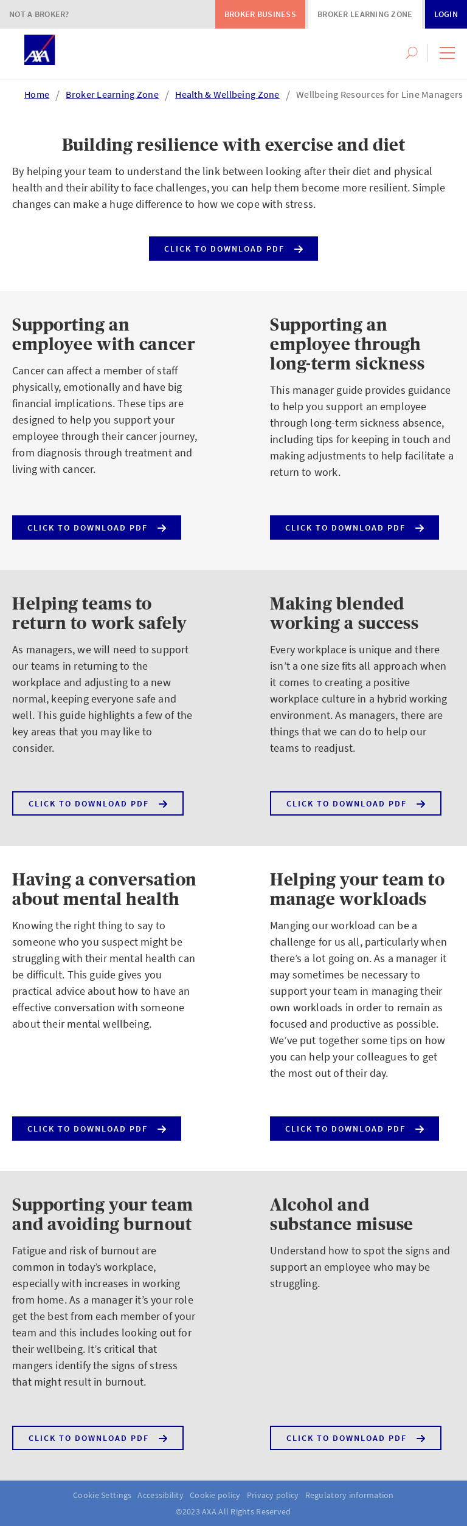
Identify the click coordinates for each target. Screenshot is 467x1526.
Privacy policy (273, 1495)
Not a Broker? (39, 14)
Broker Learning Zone (365, 14)
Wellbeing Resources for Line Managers (379, 94)
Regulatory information (349, 1495)
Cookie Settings (102, 1495)
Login (446, 14)
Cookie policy (215, 1495)
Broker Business (260, 14)
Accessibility (160, 1495)
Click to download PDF (233, 246)
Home (36, 94)
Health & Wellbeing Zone (227, 94)
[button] (447, 53)
